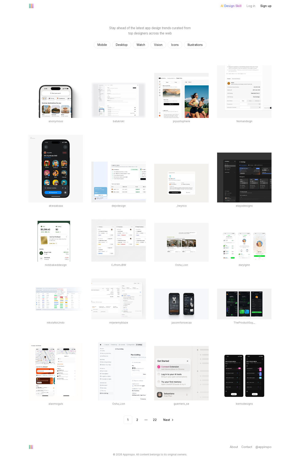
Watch (140, 44)
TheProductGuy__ (244, 322)
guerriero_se (181, 403)
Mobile (102, 44)
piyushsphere (181, 121)
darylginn (244, 264)
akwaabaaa (56, 205)
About (234, 447)
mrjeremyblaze (118, 322)
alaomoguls (56, 403)
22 (155, 420)
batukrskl (118, 121)
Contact (246, 447)
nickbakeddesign (56, 264)
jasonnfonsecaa (182, 322)
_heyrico (181, 205)
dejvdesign (119, 205)
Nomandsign (244, 121)
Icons (175, 44)
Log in (251, 6)
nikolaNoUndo (56, 322)
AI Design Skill (231, 6)
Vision (158, 44)
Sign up (266, 6)
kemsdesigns (244, 403)
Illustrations (195, 44)
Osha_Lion (181, 264)
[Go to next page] (168, 420)
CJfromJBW (118, 264)
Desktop (122, 44)
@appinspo (263, 447)
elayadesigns (244, 205)
